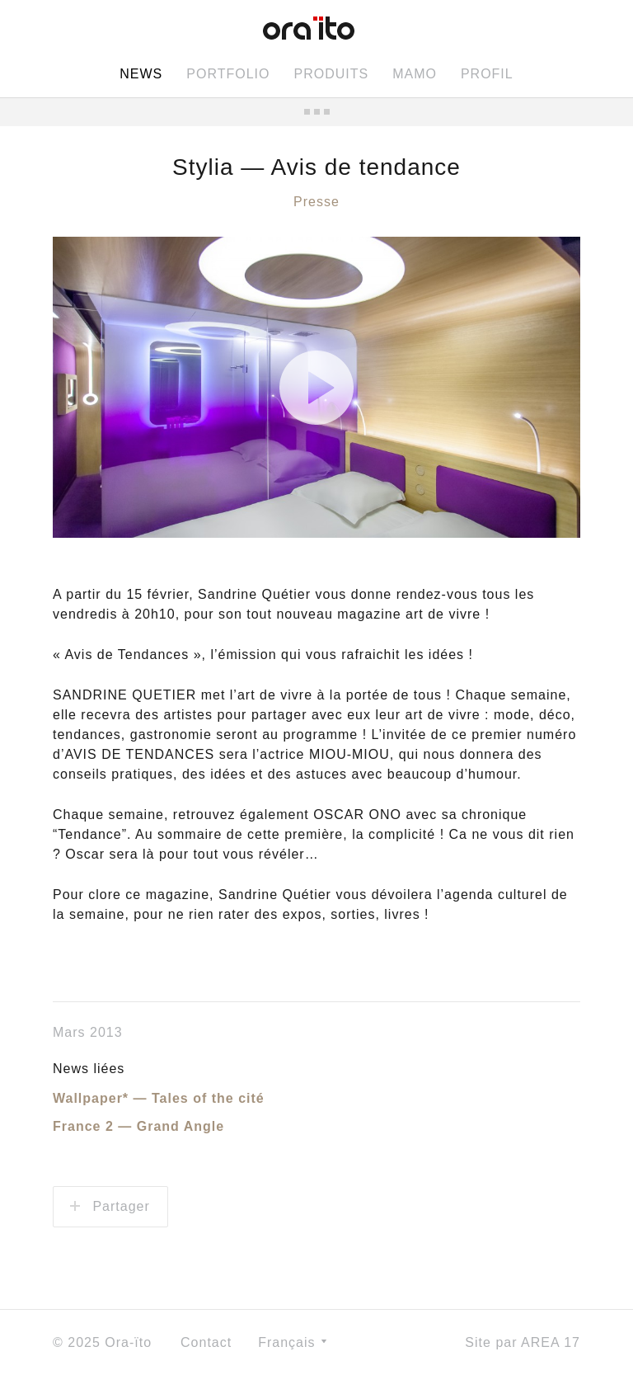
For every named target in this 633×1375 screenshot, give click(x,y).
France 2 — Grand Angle (138, 1126)
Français (292, 1342)
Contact (206, 1342)
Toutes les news (316, 111)
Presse (316, 202)
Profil (487, 74)
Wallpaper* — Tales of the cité (159, 1098)
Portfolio (228, 74)
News (141, 74)
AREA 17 (550, 1342)
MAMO (414, 74)
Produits (330, 74)
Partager (110, 1206)
